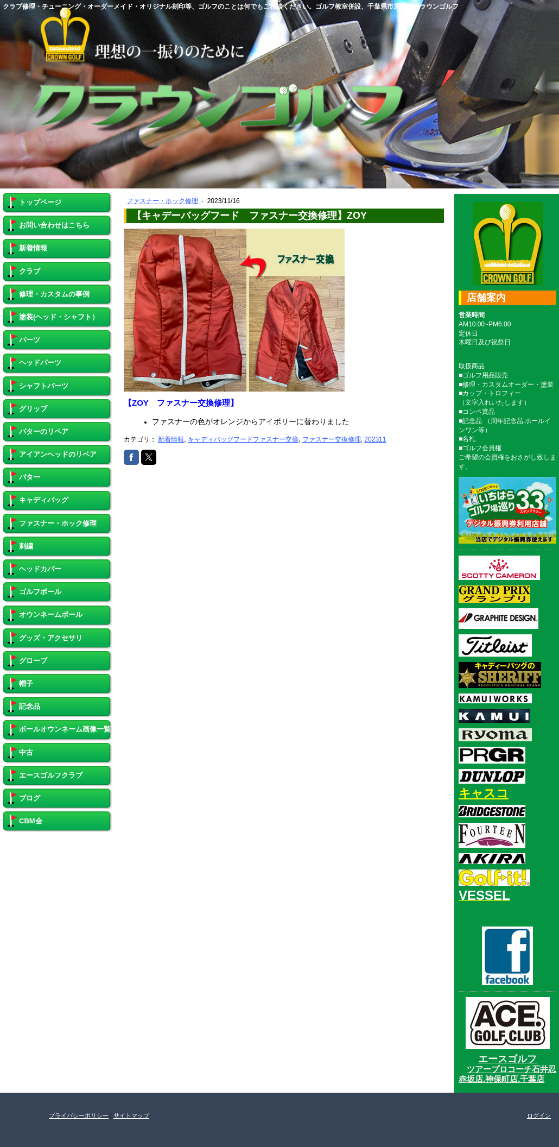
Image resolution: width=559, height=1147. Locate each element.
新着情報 (171, 439)
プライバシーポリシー (79, 1115)
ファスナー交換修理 (331, 439)
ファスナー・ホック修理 (163, 201)
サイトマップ (131, 1115)
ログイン (539, 1115)
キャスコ (484, 793)
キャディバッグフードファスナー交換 (243, 439)
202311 (375, 439)
